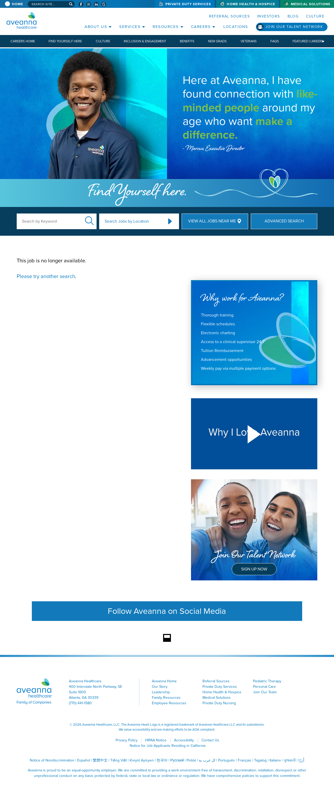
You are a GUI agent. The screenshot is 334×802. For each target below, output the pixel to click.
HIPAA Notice (155, 740)
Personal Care (264, 686)
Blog (293, 16)
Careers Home (22, 41)
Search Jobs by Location (127, 221)
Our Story (160, 686)
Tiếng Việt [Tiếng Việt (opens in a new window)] (118, 760)
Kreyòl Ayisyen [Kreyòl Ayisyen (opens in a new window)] (142, 760)
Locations (235, 27)
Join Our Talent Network (294, 27)
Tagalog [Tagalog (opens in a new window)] (260, 760)
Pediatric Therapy (267, 681)
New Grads (217, 41)
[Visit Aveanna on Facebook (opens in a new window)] (81, 4)
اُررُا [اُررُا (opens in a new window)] (301, 760)
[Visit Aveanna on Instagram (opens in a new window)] (88, 4)
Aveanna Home (164, 681)
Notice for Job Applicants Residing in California (167, 745)
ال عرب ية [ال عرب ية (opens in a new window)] (207, 760)
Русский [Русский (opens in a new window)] (177, 760)
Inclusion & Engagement (145, 41)
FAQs (274, 41)
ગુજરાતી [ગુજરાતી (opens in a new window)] (290, 760)
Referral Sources (229, 16)
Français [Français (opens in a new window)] (244, 760)
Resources (166, 27)
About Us (96, 27)
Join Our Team (265, 692)
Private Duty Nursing (219, 703)
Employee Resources (169, 703)
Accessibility (184, 740)
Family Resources (166, 697)
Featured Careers (308, 41)
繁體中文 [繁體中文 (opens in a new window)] (100, 760)
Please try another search (46, 276)
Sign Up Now (254, 569)
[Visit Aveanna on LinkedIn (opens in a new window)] (96, 4)
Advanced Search (284, 221)
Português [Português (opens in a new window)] (226, 760)
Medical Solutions (310, 4)
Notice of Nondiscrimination (52, 760)
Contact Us (210, 740)
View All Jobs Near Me (212, 221)
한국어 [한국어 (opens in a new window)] (162, 760)
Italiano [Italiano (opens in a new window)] (275, 760)
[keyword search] (57, 221)
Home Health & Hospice (251, 4)
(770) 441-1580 (80, 703)
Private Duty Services (188, 4)
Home (17, 4)
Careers (201, 27)
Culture (315, 16)
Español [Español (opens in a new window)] (83, 760)
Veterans (249, 41)
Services (129, 27)
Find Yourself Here (65, 41)
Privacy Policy (127, 740)
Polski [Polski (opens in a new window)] (191, 760)
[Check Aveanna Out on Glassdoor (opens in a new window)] (103, 4)
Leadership (161, 692)
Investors (268, 16)
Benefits (187, 41)
